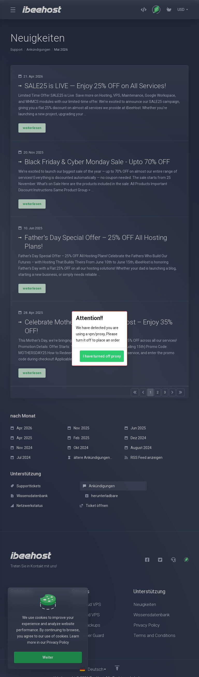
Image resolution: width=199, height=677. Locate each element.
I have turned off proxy (102, 356)
